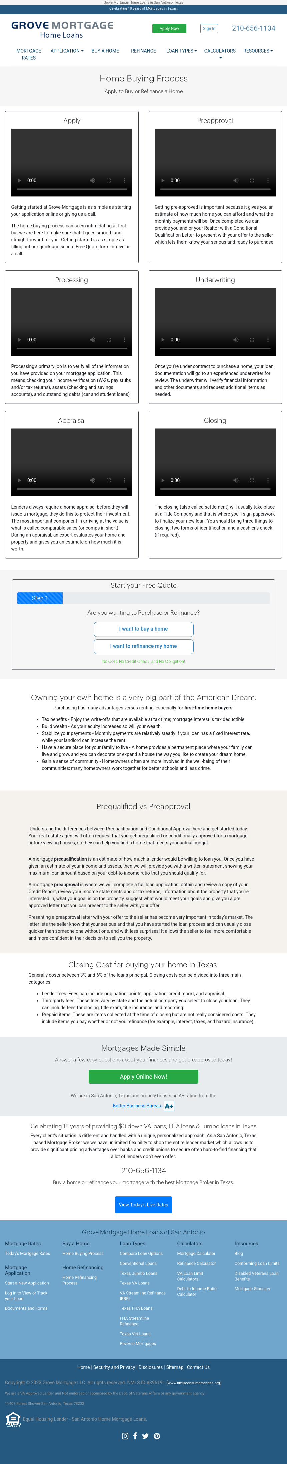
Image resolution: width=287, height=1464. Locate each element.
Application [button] (65, 51)
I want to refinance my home (143, 646)
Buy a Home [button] (105, 51)
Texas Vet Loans (135, 1333)
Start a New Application (27, 1283)
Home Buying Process (83, 1253)
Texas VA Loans (134, 1283)
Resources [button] (256, 51)
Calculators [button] (220, 51)
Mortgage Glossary (252, 1288)
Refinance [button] (143, 51)
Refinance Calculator (196, 1263)
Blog (239, 1253)
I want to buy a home (143, 629)
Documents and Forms (26, 1308)
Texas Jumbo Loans (138, 1273)
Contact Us (198, 1367)
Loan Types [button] (179, 51)
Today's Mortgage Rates (27, 1253)
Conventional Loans (138, 1263)
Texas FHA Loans (136, 1308)
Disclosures (151, 1367)
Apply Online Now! (143, 1076)
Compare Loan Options (141, 1253)
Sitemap (174, 1367)
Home (83, 1367)
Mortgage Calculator (196, 1253)
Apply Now (169, 28)
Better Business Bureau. (138, 1105)
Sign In (209, 28)
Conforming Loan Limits (257, 1263)
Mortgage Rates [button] (28, 54)
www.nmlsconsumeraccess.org (194, 1383)
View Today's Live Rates (143, 1204)
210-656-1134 (253, 28)
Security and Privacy (114, 1367)
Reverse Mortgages (138, 1343)
